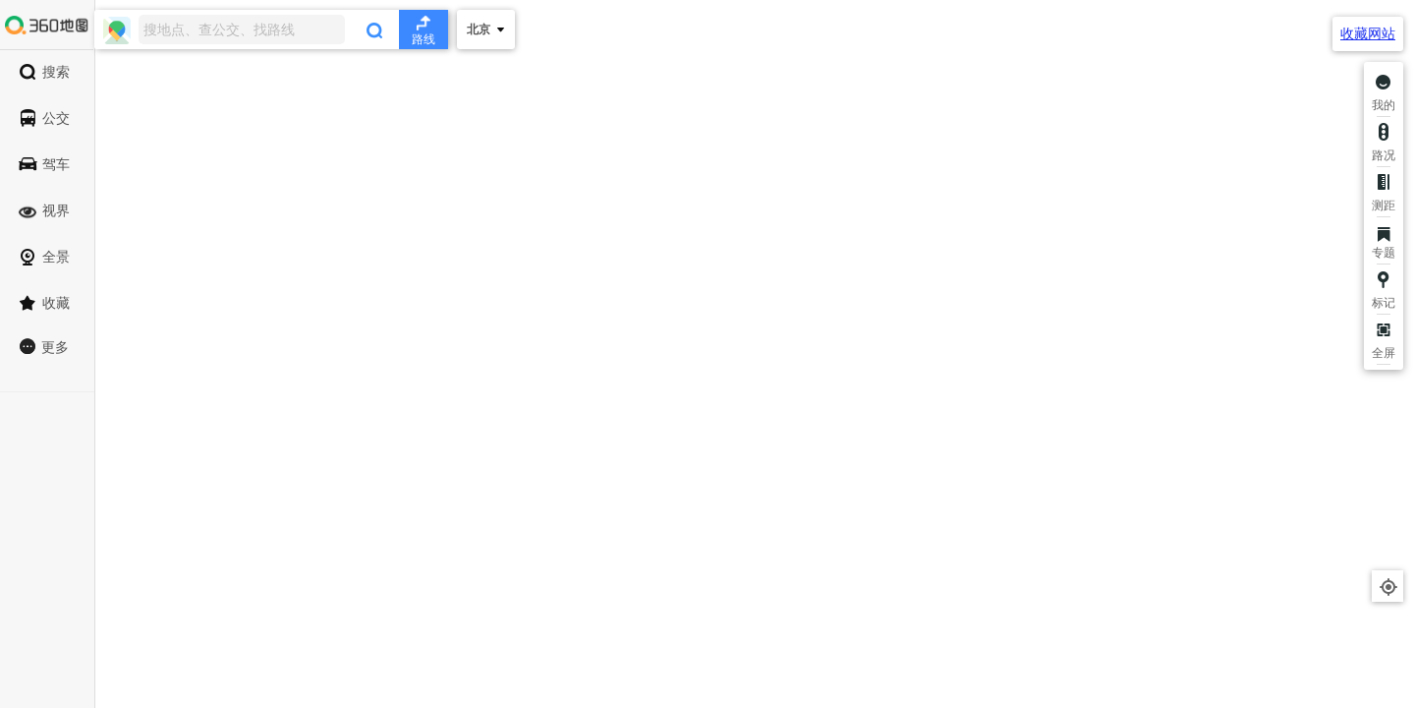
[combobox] (271, 29)
